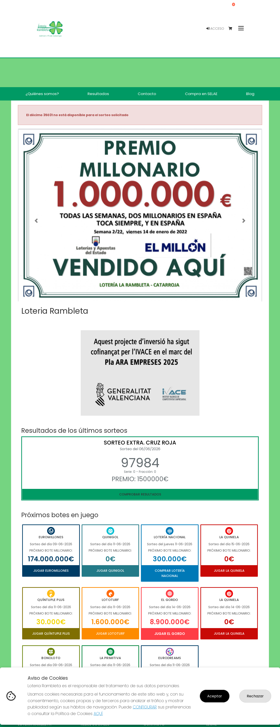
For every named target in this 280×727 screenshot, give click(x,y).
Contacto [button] (147, 93)
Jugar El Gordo (169, 633)
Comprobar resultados (140, 494)
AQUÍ (98, 713)
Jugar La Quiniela (229, 570)
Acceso (215, 28)
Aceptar (214, 696)
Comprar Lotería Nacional (170, 573)
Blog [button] (250, 93)
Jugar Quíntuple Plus (51, 633)
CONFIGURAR (145, 707)
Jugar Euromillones (51, 570)
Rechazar (255, 696)
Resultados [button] (98, 93)
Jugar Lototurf (110, 633)
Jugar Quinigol (110, 570)
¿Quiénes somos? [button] (42, 93)
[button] (36, 220)
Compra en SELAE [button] (201, 93)
